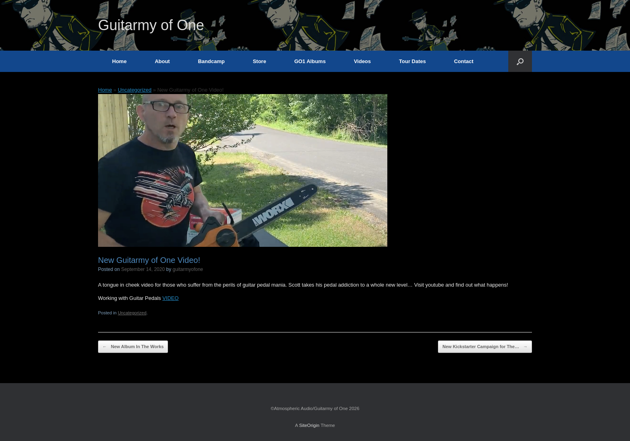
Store (259, 61)
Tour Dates (412, 61)
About (162, 61)
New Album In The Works (133, 346)
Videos (362, 61)
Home (119, 61)
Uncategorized (134, 90)
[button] (520, 61)
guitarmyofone (188, 269)
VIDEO (170, 298)
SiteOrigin (309, 425)
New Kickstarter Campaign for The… (485, 346)
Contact (463, 61)
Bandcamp (211, 61)
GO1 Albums (309, 61)
